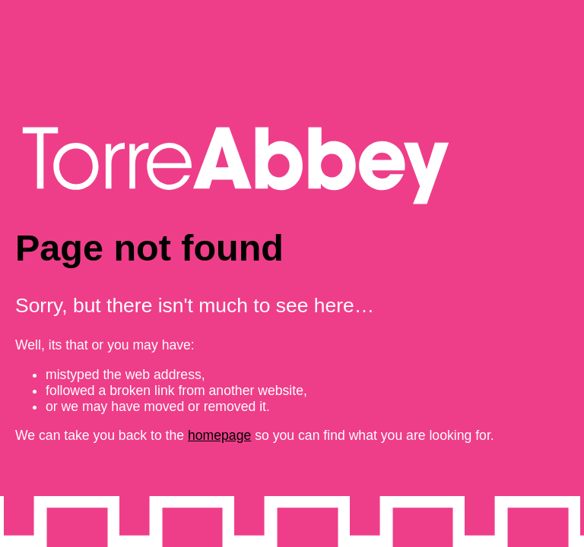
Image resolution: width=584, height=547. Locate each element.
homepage (219, 435)
